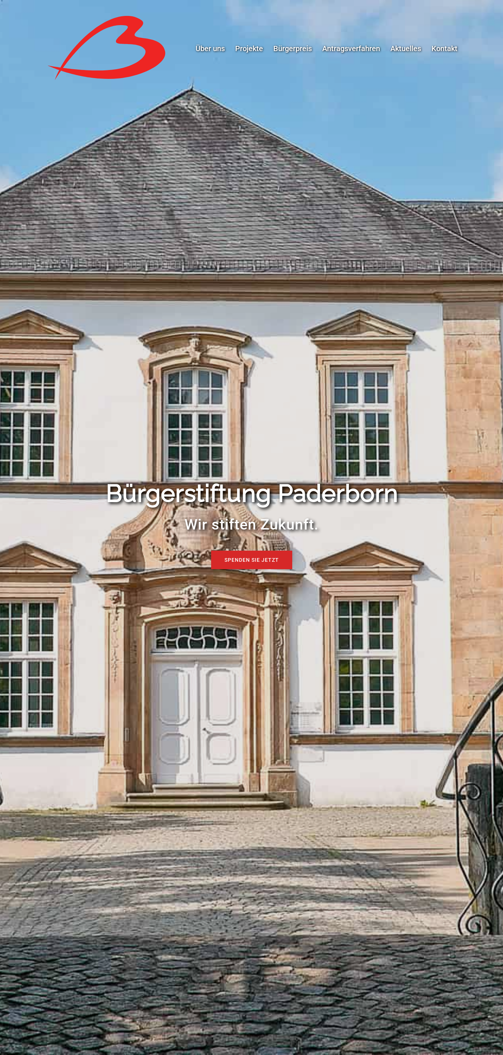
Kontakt (444, 48)
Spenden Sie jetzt (251, 560)
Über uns (210, 48)
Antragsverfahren (351, 48)
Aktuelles (405, 48)
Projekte (249, 48)
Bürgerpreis (292, 48)
